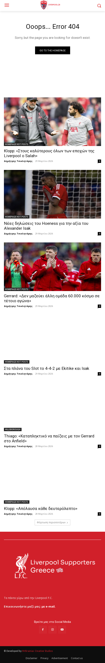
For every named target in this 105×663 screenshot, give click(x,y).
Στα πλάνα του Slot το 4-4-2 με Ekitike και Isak (46, 368)
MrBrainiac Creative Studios (37, 651)
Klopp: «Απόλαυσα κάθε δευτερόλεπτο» (40, 508)
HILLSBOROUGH (12, 429)
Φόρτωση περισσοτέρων (52, 522)
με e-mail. (48, 606)
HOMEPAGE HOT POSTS (16, 144)
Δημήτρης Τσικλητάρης (18, 161)
